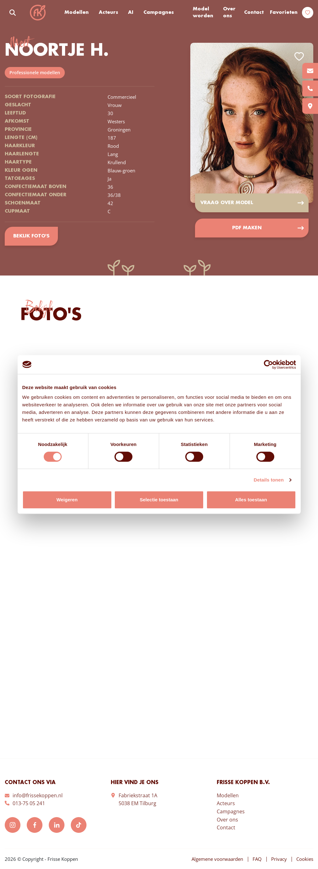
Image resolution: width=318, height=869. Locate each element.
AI (130, 12)
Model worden (203, 13)
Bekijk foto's (31, 236)
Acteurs (108, 12)
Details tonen (269, 479)
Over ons (229, 13)
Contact (254, 12)
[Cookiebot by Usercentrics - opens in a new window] (268, 364)
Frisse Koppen (38, 12)
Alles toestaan (251, 499)
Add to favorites (299, 56)
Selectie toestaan (159, 499)
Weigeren (66, 499)
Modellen (76, 12)
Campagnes (158, 12)
